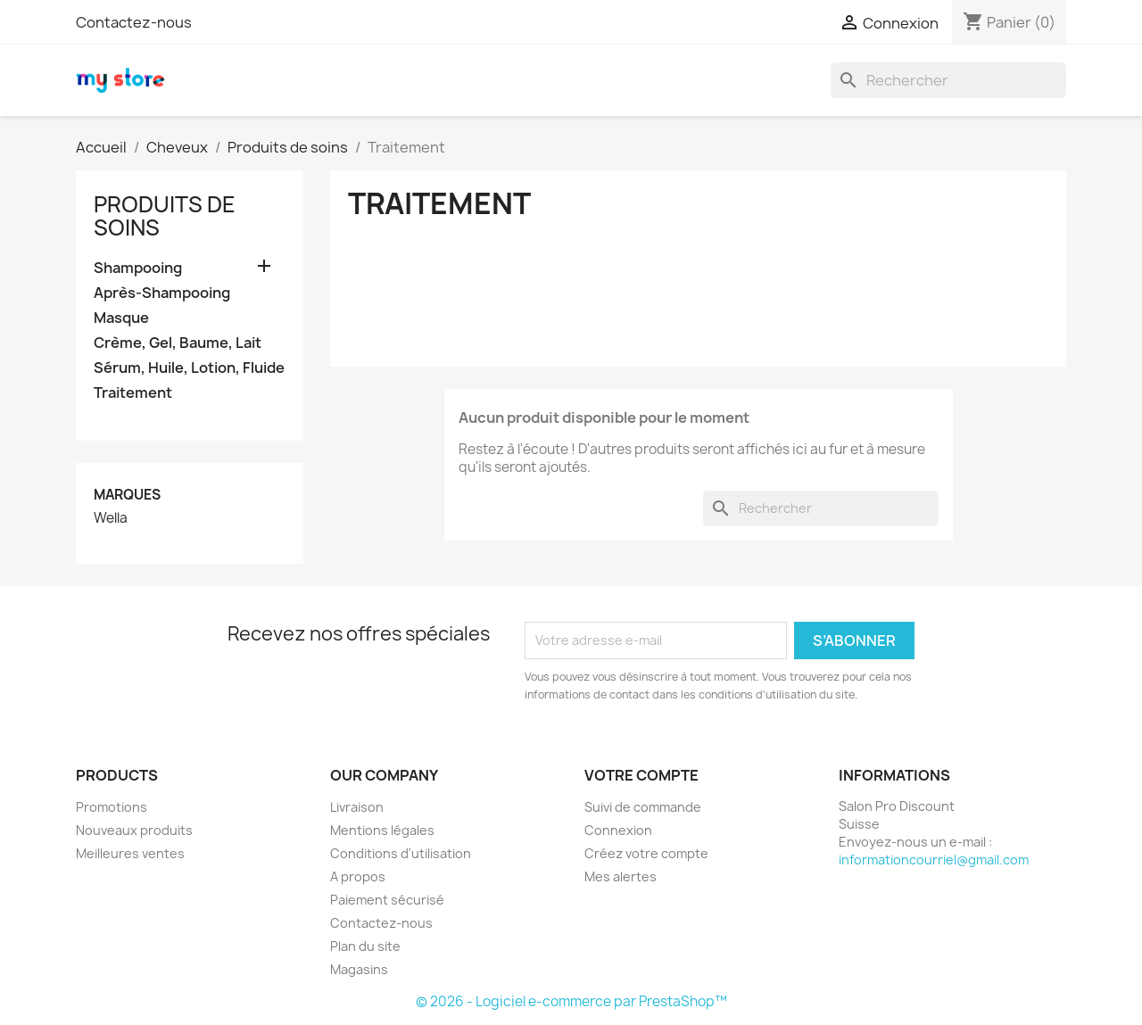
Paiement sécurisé (387, 899)
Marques (127, 494)
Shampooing (138, 268)
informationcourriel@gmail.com (934, 859)
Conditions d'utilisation (400, 853)
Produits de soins (165, 216)
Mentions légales (382, 830)
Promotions (111, 806)
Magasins (359, 969)
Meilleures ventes (130, 853)
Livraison (357, 806)
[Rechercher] (948, 80)
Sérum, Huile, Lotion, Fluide (189, 368)
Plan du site (365, 946)
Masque (121, 318)
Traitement (133, 393)
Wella (111, 518)
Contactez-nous (134, 22)
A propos (357, 876)
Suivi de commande (642, 806)
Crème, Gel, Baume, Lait (177, 343)
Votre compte (641, 775)
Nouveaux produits (134, 830)
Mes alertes (620, 876)
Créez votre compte (646, 853)
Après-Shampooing (162, 293)
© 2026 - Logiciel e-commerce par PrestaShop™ (571, 1001)
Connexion (618, 830)
